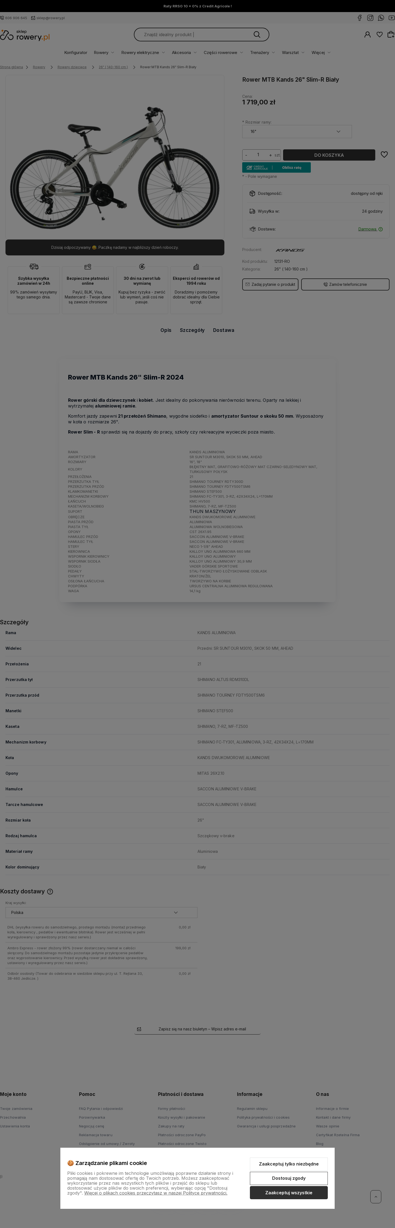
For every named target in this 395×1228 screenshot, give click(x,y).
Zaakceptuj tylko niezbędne (289, 1164)
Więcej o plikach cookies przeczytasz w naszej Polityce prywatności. (155, 1193)
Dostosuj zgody (289, 1178)
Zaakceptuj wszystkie (288, 1192)
